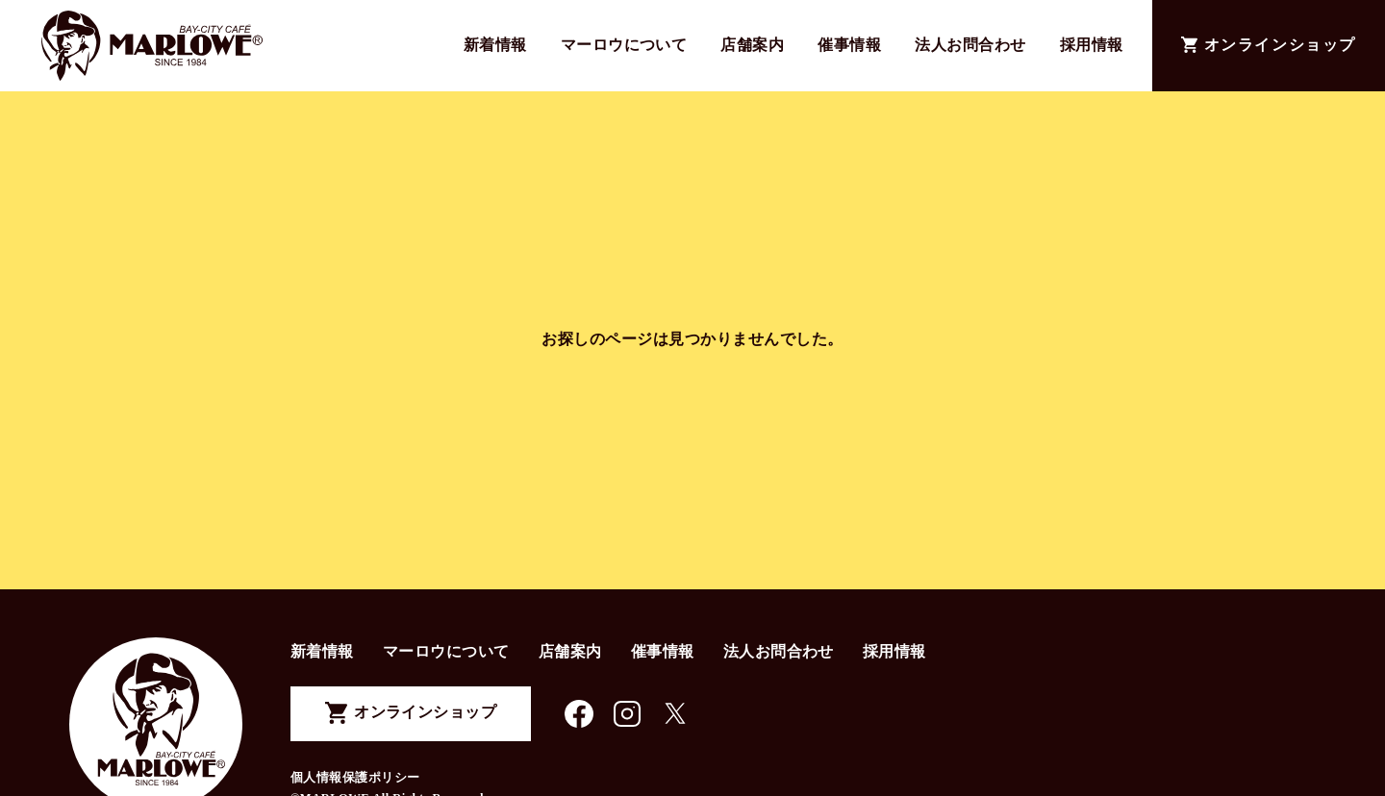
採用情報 (1091, 45)
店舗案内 (752, 45)
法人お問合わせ (970, 45)
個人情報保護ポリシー (355, 777)
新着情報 (495, 45)
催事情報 (849, 45)
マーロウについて (624, 45)
